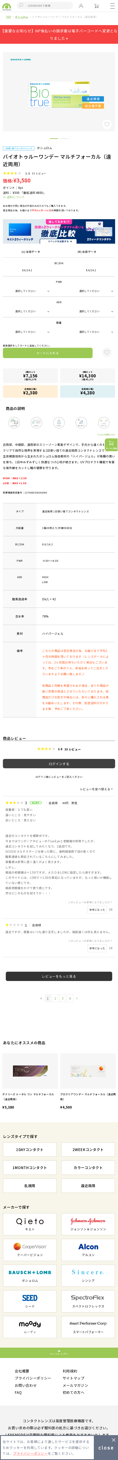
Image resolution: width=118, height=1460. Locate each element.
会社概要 (22, 1371)
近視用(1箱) (30, 391)
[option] (30, 1081)
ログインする (59, 763)
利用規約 (70, 1371)
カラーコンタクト (88, 1167)
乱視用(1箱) (87, 391)
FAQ (18, 1392)
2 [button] (64, 139)
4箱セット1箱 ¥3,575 (87, 375)
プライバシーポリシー (33, 1378)
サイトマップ (74, 1378)
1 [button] (54, 139)
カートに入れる (48, 353)
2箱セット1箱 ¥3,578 (30, 375)
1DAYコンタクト (30, 1149)
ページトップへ (59, 1353)
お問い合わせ (26, 1385)
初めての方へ (74, 1392)
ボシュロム (21, 16)
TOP (8, 16)
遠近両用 (88, 1185)
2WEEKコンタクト (88, 1149)
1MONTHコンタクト (30, 1167)
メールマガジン (75, 1385)
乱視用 (29, 1185)
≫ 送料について (14, 197)
